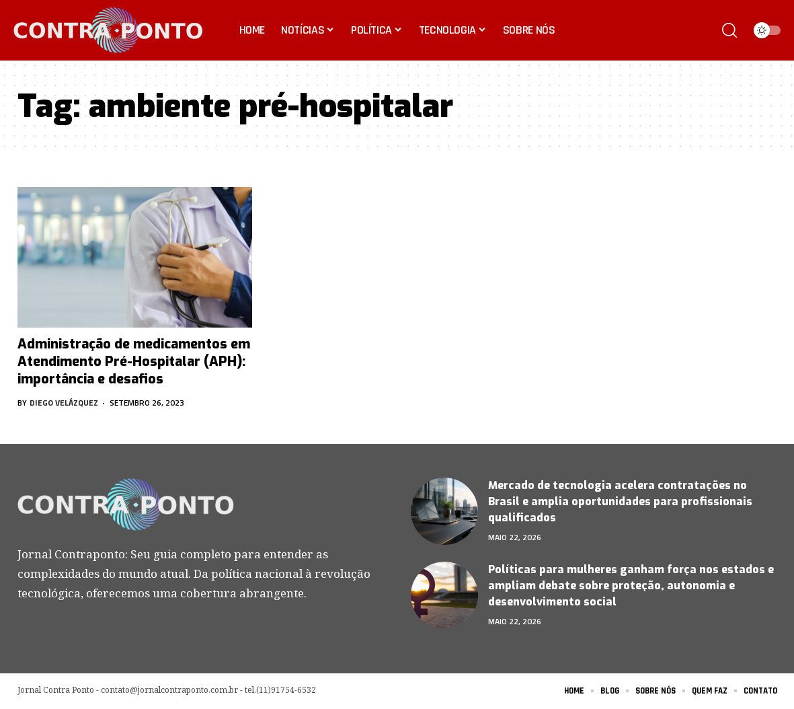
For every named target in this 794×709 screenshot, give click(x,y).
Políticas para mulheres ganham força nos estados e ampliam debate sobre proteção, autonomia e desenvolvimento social (631, 585)
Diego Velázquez (64, 402)
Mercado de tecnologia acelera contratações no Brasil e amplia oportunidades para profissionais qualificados (620, 501)
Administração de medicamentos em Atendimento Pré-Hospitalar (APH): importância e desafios (133, 361)
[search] (729, 30)
